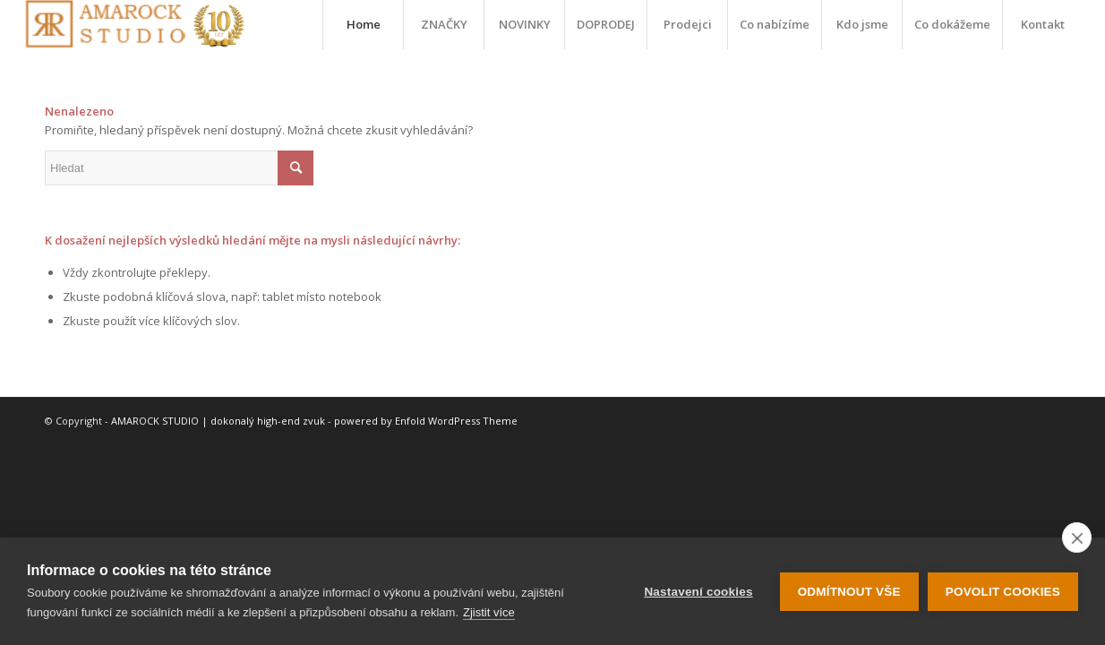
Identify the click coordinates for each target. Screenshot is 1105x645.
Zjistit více (489, 612)
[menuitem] (362, 24)
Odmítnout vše (849, 591)
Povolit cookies (1003, 591)
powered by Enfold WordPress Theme (426, 420)
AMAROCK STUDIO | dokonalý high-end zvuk (218, 420)
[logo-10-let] (134, 24)
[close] (1077, 537)
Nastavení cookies (698, 591)
